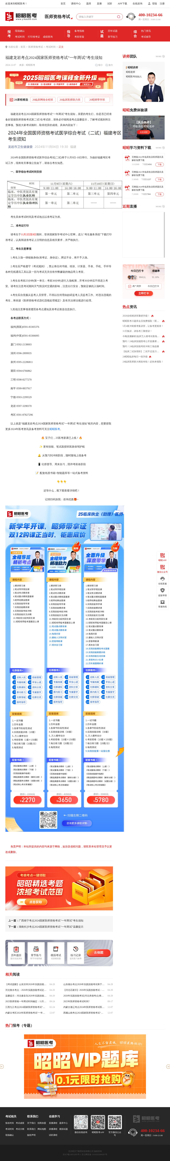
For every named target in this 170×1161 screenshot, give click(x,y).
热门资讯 (146, 31)
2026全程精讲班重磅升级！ (136, 316)
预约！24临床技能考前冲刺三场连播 (141, 346)
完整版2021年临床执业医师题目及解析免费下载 (147, 173)
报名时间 (34, 25)
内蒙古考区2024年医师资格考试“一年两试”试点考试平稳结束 (26, 1013)
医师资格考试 (35, 47)
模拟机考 (113, 25)
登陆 (154, 3)
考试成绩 (20, 1123)
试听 (109, 3)
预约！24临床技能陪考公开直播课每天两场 (143, 341)
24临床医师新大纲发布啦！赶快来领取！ (143, 362)
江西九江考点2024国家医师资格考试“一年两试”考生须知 (26, 1007)
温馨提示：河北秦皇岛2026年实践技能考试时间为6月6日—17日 (26, 996)
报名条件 (20, 25)
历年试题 (113, 31)
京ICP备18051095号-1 (72, 1154)
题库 (88, 3)
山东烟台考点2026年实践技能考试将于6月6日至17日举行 (84, 984)
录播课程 (53, 1129)
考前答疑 (79, 36)
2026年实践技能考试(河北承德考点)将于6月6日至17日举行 (84, 996)
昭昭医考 (30, 65)
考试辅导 (146, 36)
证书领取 (20, 42)
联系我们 (31, 1129)
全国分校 (146, 42)
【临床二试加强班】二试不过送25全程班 (143, 351)
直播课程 (53, 1123)
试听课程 (53, 1135)
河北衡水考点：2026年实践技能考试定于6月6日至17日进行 (26, 990)
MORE (158, 56)
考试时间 (20, 36)
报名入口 (48, 25)
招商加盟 (42, 1123)
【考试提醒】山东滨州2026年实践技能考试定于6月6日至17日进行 (26, 984)
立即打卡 (143, 293)
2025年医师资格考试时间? (76, 1001)
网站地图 (42, 1129)
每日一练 (113, 42)
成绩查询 (48, 36)
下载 (160, 164)
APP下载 (122, 3)
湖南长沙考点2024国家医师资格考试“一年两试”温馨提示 (45, 927)
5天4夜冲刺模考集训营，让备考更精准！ (143, 326)
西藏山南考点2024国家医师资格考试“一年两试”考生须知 (84, 1013)
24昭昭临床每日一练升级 (135, 357)
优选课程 (146, 25)
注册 (162, 3)
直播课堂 (79, 42)
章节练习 (113, 36)
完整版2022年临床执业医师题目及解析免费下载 (147, 158)
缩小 (99, 65)
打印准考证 (34, 36)
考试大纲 (20, 1129)
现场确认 (20, 31)
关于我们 (31, 1123)
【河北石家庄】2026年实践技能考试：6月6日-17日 (84, 990)
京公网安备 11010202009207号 (94, 1154)
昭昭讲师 (133, 67)
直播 (99, 3)
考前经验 (79, 25)
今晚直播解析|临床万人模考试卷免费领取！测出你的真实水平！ (143, 336)
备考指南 (79, 31)
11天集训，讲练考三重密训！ (137, 331)
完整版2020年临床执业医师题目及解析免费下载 (147, 188)
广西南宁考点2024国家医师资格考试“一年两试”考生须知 (45, 920)
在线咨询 (137, 3)
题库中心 (63, 1123)
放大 (109, 65)
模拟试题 (63, 1129)
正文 (61, 47)
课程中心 (76, 3)
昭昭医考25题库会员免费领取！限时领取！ (143, 321)
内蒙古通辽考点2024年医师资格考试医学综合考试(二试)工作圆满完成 (84, 1007)
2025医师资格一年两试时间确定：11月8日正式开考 (26, 1001)
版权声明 (31, 1135)
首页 (63, 3)
